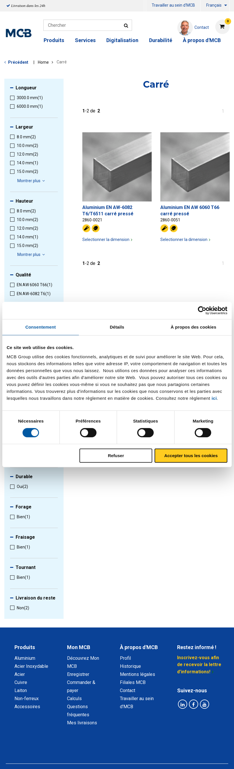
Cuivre (20, 682)
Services (85, 40)
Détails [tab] (117, 327)
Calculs (74, 698)
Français (214, 5)
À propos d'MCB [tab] (139, 647)
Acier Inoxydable (31, 666)
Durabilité (160, 40)
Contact (127, 690)
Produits (54, 40)
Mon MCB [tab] (78, 647)
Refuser (116, 455)
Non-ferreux (26, 698)
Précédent (18, 62)
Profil (125, 658)
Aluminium (24, 658)
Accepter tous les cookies (191, 455)
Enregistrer (78, 674)
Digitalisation (122, 40)
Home (43, 62)
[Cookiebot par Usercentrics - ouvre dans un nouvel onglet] (202, 310)
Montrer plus (32, 180)
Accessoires (27, 706)
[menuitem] (145, 6)
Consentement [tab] (40, 327)
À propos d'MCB (202, 40)
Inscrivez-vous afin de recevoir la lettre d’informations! (199, 664)
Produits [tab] (24, 647)
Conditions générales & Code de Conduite (153, 751)
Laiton (20, 690)
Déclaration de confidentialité (73, 751)
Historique (130, 666)
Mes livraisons (82, 722)
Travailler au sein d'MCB (173, 5)
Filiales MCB (133, 682)
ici (214, 398)
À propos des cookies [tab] (193, 327)
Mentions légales (137, 674)
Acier (19, 674)
